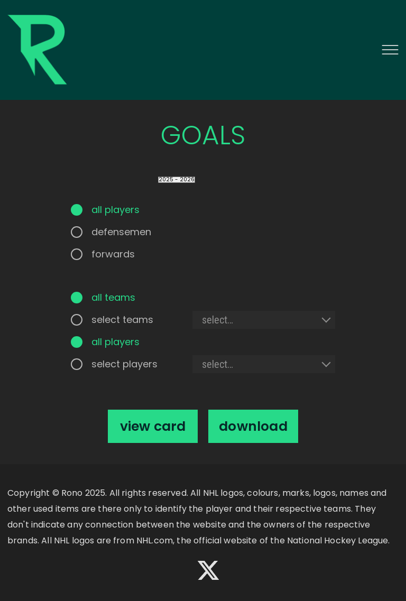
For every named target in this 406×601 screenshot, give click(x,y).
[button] (390, 49)
